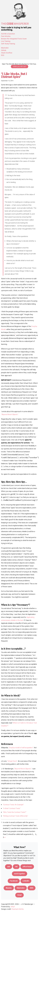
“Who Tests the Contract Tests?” (14, 812)
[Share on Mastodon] (21, 888)
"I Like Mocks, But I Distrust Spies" (14, 75)
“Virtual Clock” (12, 761)
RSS (2, 55)
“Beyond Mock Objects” (9, 414)
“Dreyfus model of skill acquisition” (21, 747)
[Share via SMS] (31, 888)
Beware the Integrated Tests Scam (14, 39)
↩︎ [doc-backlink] (5, 837)
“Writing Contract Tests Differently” (15, 816)
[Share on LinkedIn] (25, 881)
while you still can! (19, 66)
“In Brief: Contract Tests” (11, 808)
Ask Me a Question (8, 34)
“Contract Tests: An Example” (13, 804)
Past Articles (6, 36)
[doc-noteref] (15, 335)
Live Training (5, 41)
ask (8, 866)
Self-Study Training (8, 44)
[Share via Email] (19, 895)
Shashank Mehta (17, 909)
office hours (27, 866)
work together (19, 873)
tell (16, 866)
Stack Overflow (6, 53)
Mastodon (5, 48)
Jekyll (12, 906)
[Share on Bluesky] (9, 888)
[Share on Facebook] (14, 881)
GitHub (3, 50)
